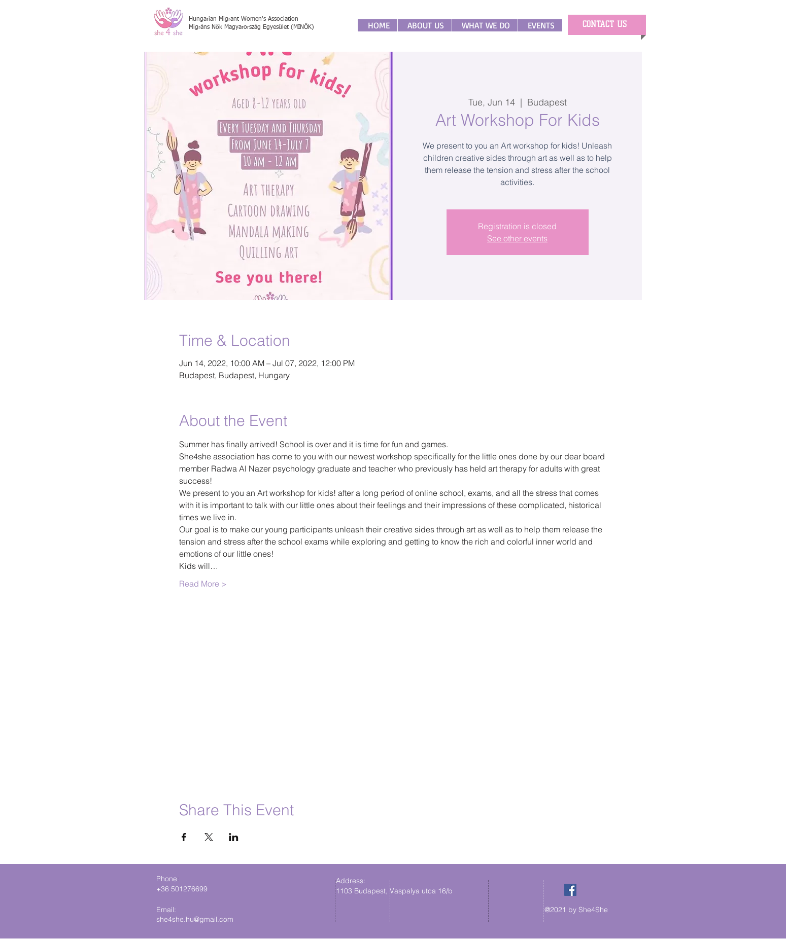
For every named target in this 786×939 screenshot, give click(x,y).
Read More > (203, 584)
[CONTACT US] (604, 24)
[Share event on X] (209, 837)
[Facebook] (570, 890)
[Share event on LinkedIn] (233, 837)
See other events (517, 238)
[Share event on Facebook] (184, 837)
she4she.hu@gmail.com (194, 919)
